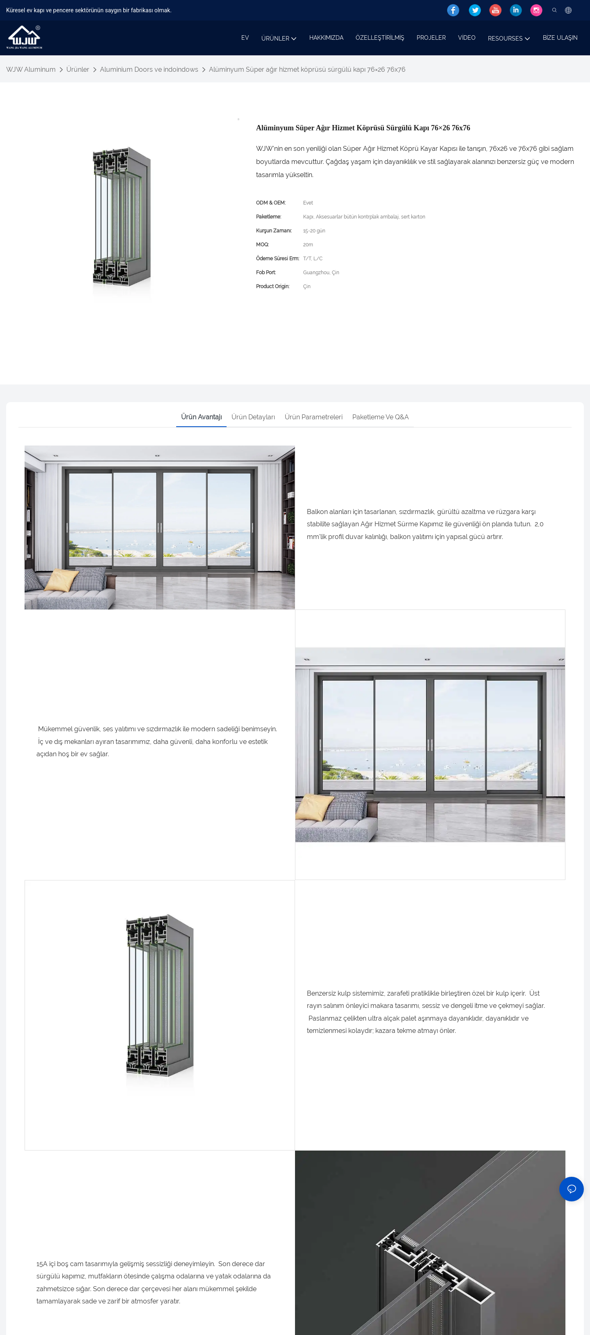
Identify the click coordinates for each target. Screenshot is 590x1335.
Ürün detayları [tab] (253, 417)
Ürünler (77, 69)
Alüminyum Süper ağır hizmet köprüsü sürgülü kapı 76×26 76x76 (307, 69)
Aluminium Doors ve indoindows (149, 69)
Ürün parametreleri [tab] (314, 417)
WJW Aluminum (31, 69)
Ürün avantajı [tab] (201, 417)
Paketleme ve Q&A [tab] (380, 417)
